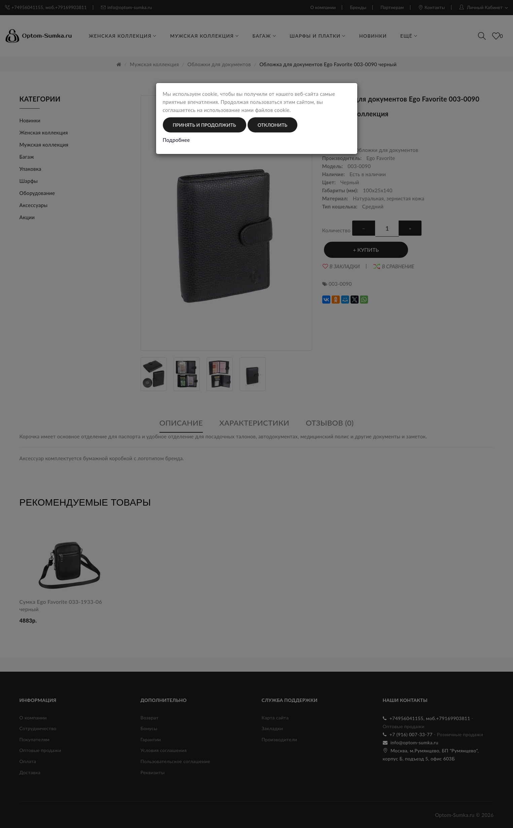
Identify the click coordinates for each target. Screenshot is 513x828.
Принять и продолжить (204, 125)
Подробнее (176, 140)
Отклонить (272, 125)
